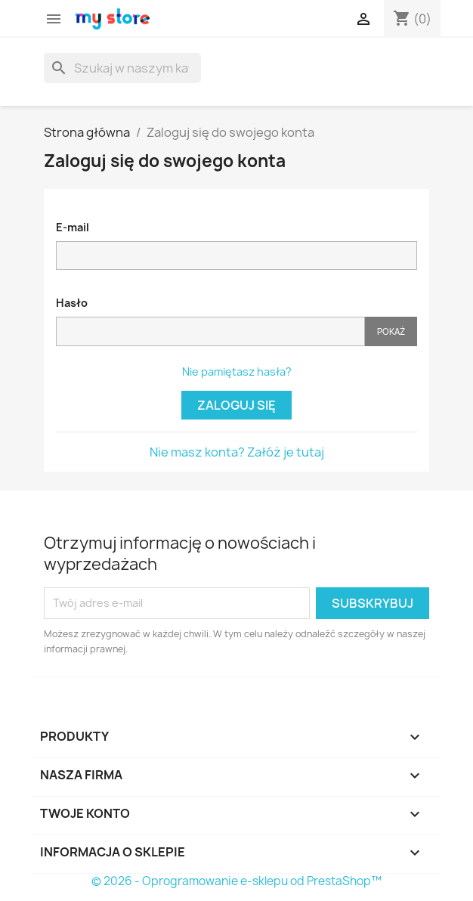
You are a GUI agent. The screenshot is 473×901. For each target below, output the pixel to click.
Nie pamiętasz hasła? (237, 371)
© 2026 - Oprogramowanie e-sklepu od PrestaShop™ (236, 881)
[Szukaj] (122, 68)
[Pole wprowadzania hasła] (210, 331)
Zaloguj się (236, 405)
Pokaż (391, 331)
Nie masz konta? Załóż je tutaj (237, 452)
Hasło (72, 303)
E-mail (72, 227)
